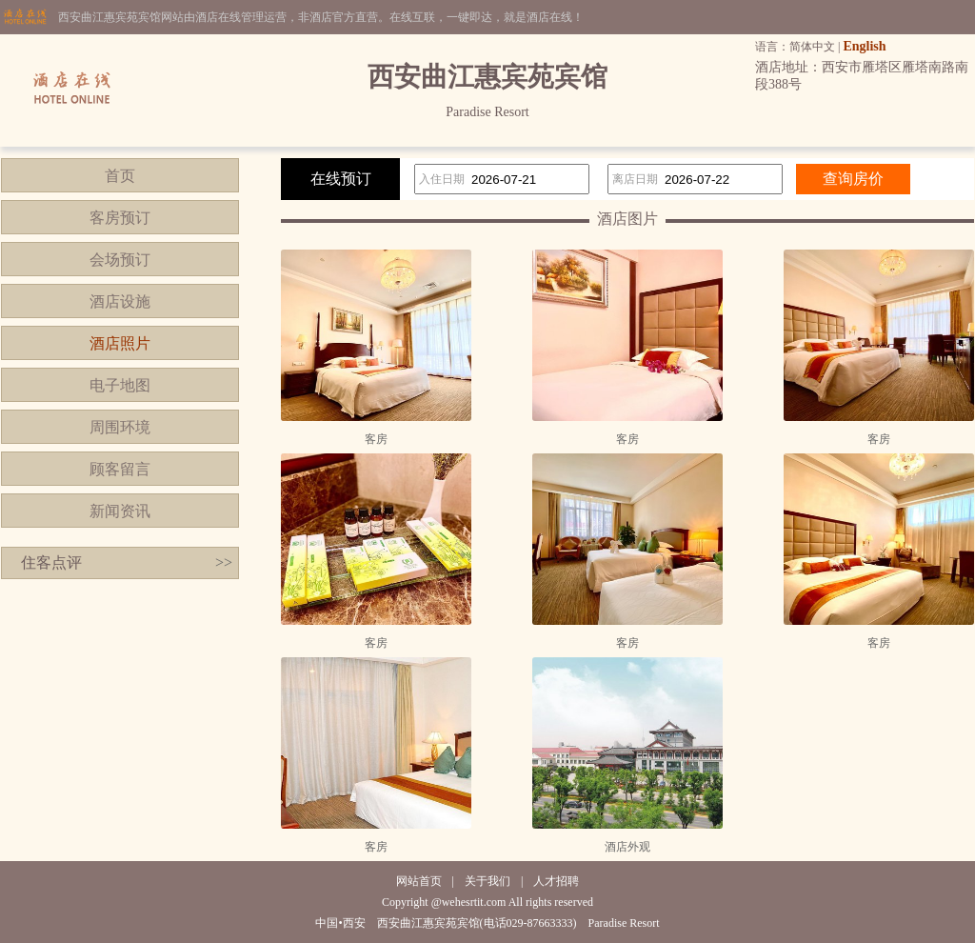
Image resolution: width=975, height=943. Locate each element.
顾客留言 (120, 469)
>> (223, 562)
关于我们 (487, 881)
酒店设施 (120, 301)
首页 (120, 176)
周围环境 (120, 427)
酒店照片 (120, 343)
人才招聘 (556, 881)
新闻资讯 (120, 511)
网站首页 (419, 881)
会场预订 (120, 259)
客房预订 (120, 218)
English (864, 46)
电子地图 (120, 385)
